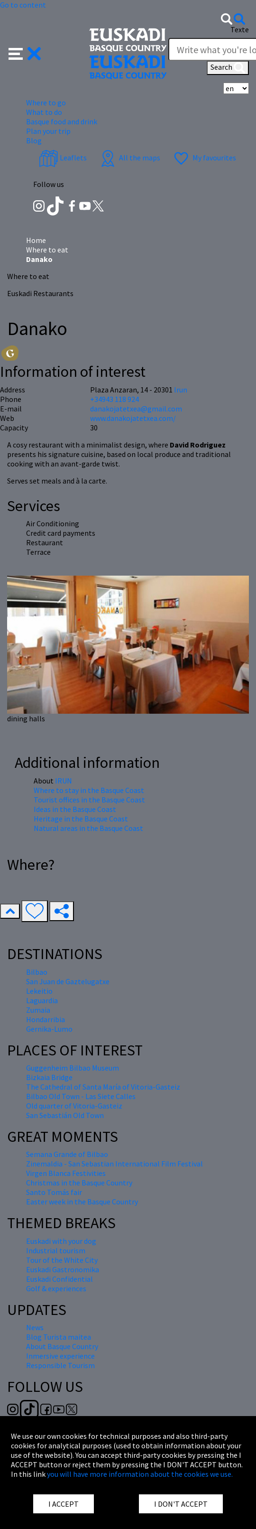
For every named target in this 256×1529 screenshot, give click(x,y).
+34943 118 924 (114, 399)
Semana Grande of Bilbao (67, 1154)
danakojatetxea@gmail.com (136, 408)
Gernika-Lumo (49, 1029)
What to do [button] (44, 112)
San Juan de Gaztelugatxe (68, 981)
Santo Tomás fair (54, 1192)
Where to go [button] (46, 102)
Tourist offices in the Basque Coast (89, 799)
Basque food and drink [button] (61, 121)
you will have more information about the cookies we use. (140, 1474)
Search (227, 68)
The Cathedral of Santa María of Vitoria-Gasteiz (103, 1086)
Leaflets (63, 157)
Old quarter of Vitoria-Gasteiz (74, 1105)
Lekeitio (39, 991)
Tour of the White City (62, 1260)
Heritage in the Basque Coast (81, 818)
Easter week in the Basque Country (82, 1201)
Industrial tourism (55, 1250)
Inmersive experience (60, 1356)
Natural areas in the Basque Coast (88, 828)
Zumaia (38, 1010)
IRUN (63, 780)
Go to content (23, 4)
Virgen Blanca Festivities (66, 1173)
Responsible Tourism (60, 1365)
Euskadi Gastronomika (62, 1269)
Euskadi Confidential (59, 1279)
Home (36, 240)
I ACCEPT (63, 1504)
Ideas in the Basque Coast (75, 809)
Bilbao (36, 972)
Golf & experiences (56, 1288)
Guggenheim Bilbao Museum (72, 1067)
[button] (25, 52)
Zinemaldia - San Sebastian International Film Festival (114, 1163)
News (35, 1327)
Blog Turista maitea (58, 1337)
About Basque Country (62, 1346)
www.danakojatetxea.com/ (133, 418)
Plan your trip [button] (48, 131)
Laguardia (42, 1000)
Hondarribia (45, 1019)
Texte (239, 29)
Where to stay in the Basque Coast (89, 790)
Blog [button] (34, 140)
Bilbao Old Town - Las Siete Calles (81, 1096)
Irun (180, 389)
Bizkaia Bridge (49, 1077)
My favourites (204, 157)
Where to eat (47, 249)
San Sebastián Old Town (65, 1115)
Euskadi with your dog (61, 1241)
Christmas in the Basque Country (79, 1182)
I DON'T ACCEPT (181, 1504)
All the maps (129, 157)
